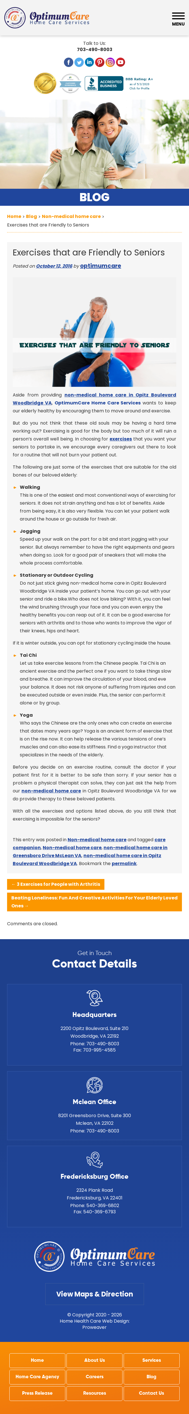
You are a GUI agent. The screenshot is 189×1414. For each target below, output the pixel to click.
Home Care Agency (37, 1377)
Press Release (37, 1393)
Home (37, 1360)
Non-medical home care (97, 839)
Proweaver (94, 1327)
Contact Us (151, 1393)
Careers (95, 1377)
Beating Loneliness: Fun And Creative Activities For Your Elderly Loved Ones (94, 902)
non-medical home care (51, 791)
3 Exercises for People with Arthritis (55, 884)
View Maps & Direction (94, 1294)
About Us (94, 1360)
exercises (120, 439)
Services (151, 1360)
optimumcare (100, 266)
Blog (151, 1377)
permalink (124, 863)
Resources (94, 1393)
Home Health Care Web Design (94, 1321)
